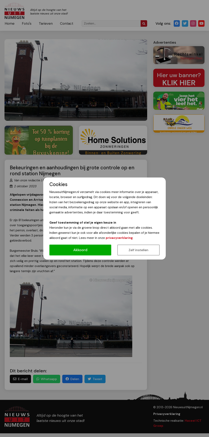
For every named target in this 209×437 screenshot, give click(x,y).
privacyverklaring (119, 238)
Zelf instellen (138, 250)
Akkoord (80, 249)
